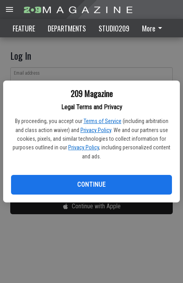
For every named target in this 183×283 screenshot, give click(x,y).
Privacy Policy (95, 130)
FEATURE (24, 28)
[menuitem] (154, 28)
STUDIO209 (114, 28)
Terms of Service (102, 121)
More (153, 28)
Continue (91, 184)
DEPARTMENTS (67, 28)
